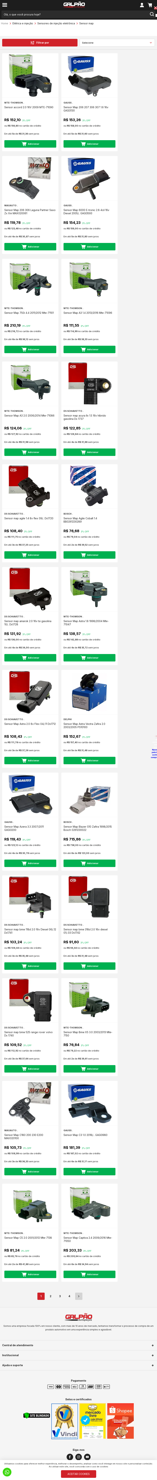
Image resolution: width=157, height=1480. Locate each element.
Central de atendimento (17, 1345)
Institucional (10, 1355)
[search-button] (151, 14)
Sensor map (86, 23)
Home (4, 23)
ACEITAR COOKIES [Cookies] (79, 1473)
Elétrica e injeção (23, 23)
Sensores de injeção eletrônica (56, 23)
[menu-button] (4, 5)
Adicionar (30, 144)
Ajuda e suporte (12, 1365)
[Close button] (155, 8)
